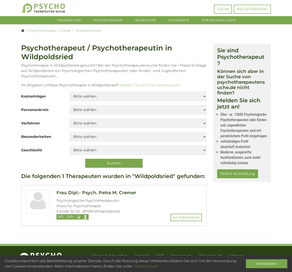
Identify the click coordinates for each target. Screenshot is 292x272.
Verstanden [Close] (266, 263)
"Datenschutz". (146, 266)
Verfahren (30, 124)
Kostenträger (33, 97)
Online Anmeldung (237, 174)
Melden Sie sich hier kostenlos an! (150, 86)
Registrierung (252, 9)
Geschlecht (31, 151)
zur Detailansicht (186, 218)
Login (223, 9)
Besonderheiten (36, 137)
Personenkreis (35, 111)
